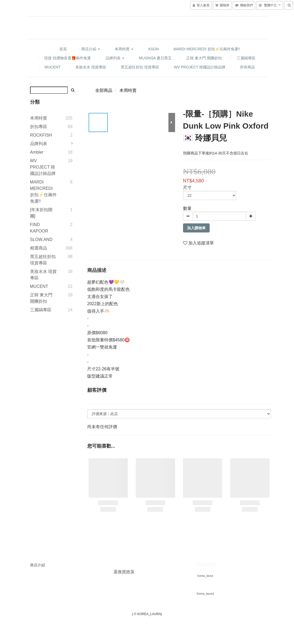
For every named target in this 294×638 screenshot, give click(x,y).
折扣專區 (38, 126)
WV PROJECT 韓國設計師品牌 (199, 67)
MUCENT (53, 67)
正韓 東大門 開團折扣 (204, 58)
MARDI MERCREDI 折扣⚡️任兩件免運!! (206, 49)
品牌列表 (115, 58)
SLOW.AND (41, 239)
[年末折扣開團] (41, 212)
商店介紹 (90, 49)
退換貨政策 (124, 572)
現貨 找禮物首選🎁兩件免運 (67, 58)
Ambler (37, 152)
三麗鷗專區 (246, 58)
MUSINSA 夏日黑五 (155, 58)
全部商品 (103, 90)
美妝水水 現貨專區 (90, 67)
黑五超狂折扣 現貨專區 (140, 67)
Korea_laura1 (205, 593)
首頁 (63, 49)
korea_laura (205, 575)
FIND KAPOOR (39, 227)
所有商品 (247, 67)
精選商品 (38, 248)
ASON (153, 49)
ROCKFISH (41, 135)
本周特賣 (124, 49)
